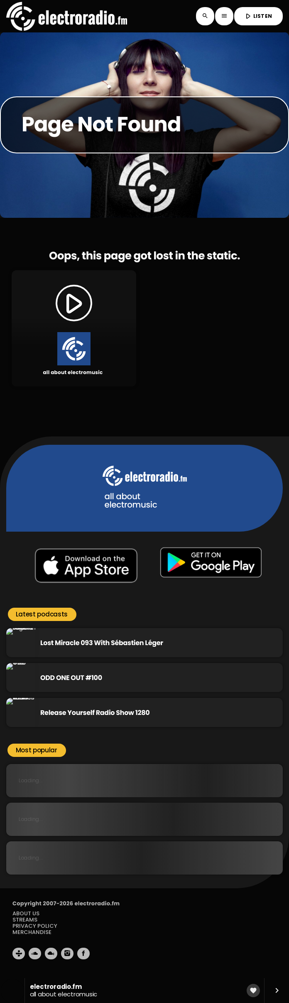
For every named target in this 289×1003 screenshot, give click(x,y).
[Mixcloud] (51, 958)
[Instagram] (67, 958)
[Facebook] (83, 958)
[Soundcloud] (35, 958)
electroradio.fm (97, 908)
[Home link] (66, 16)
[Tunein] (18, 958)
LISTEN (257, 16)
